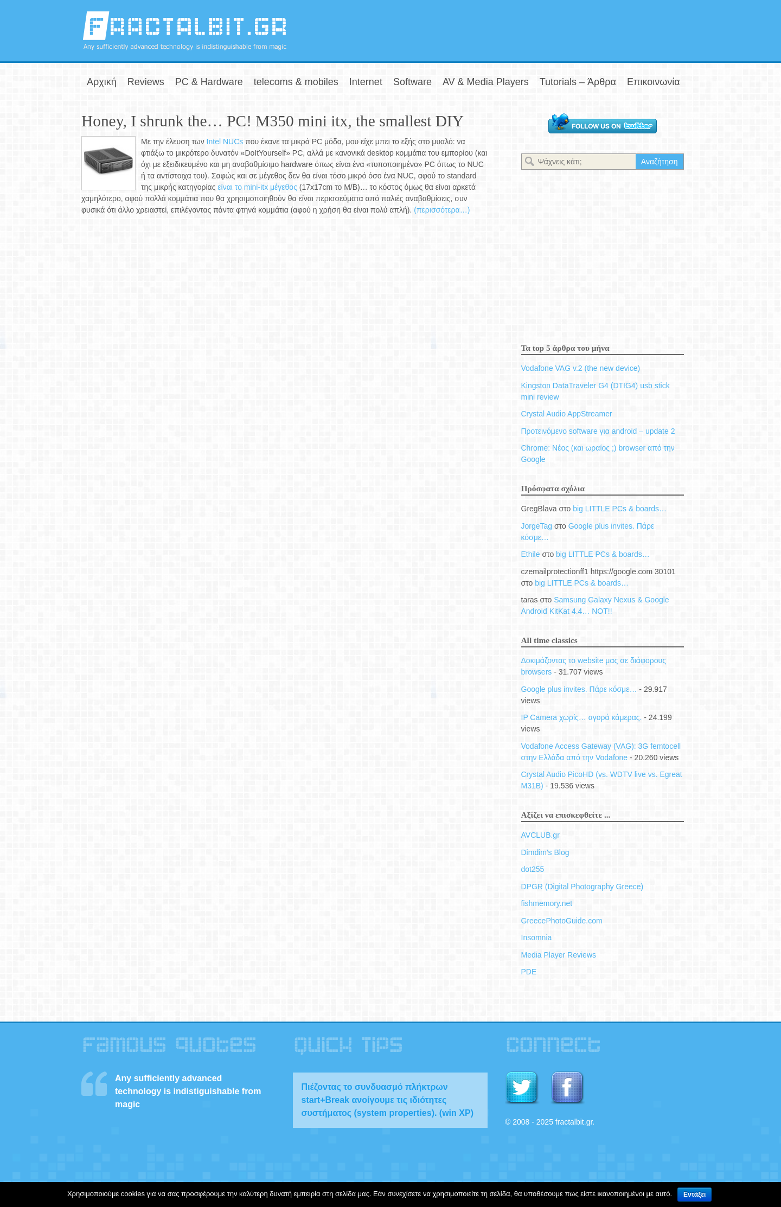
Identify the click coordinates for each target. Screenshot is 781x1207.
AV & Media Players (486, 81)
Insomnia (536, 937)
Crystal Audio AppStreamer (566, 413)
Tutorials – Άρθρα (578, 81)
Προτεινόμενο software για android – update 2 (598, 431)
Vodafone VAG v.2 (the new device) (581, 368)
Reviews (145, 81)
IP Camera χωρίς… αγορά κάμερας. (581, 717)
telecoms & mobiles (296, 81)
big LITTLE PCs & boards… (620, 508)
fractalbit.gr (184, 30)
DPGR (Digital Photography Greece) (582, 886)
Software (412, 81)
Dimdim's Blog (545, 852)
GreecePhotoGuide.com (562, 920)
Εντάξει (694, 1194)
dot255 (533, 869)
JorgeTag (537, 526)
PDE (529, 971)
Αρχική (102, 81)
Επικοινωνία (653, 81)
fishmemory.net (547, 903)
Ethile (530, 554)
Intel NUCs (225, 141)
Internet (365, 81)
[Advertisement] (573, 28)
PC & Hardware (209, 81)
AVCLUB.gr (540, 835)
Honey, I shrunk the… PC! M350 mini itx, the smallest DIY (272, 121)
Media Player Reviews (559, 955)
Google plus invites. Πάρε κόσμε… (579, 689)
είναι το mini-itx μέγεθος (258, 187)
